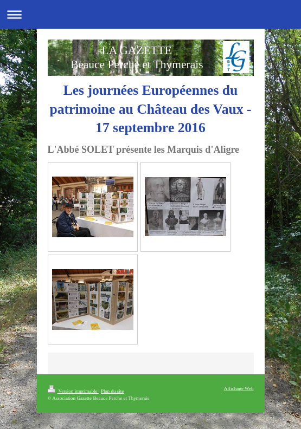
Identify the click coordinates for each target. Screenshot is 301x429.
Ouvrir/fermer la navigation (150, 14)
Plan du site (112, 391)
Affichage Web (239, 388)
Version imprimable (73, 391)
